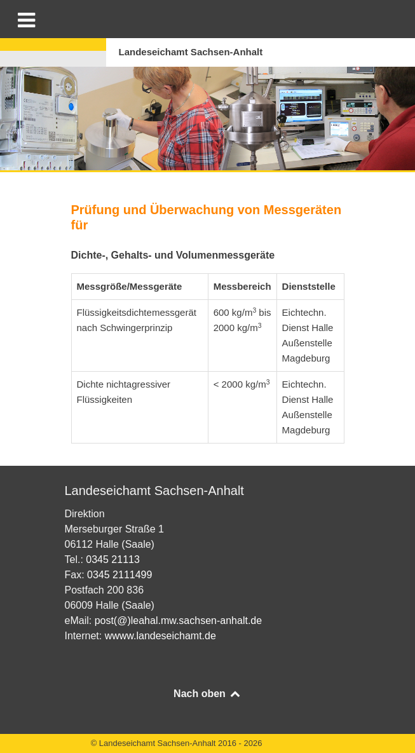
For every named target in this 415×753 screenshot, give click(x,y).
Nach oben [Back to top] (207, 693)
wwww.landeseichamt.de (160, 635)
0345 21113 (113, 559)
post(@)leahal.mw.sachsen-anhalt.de (178, 620)
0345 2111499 (119, 574)
